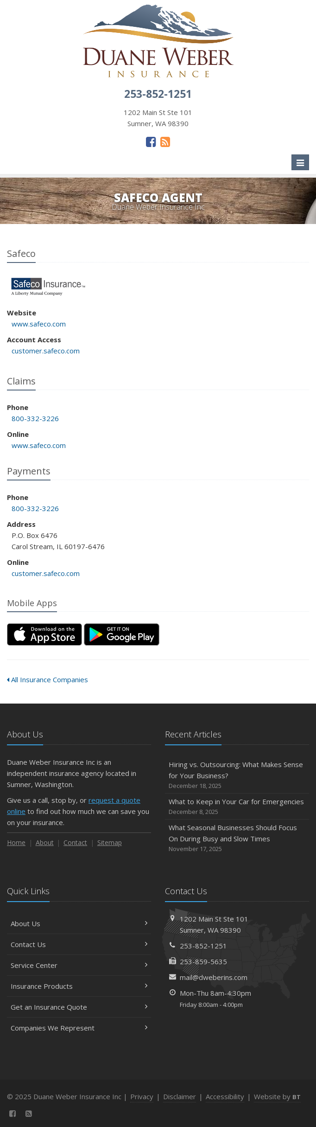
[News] (165, 141)
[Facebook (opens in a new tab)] (151, 141)
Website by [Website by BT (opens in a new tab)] (277, 1096)
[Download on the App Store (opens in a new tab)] (44, 634)
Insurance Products (79, 986)
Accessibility (225, 1096)
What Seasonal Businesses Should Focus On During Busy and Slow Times (237, 838)
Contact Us (79, 944)
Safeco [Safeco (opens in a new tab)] (48, 287)
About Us (79, 923)
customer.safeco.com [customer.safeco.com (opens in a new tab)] (46, 350)
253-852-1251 (203, 945)
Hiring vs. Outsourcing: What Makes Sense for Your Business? (237, 775)
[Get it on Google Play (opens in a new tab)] (121, 634)
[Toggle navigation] (300, 162)
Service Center (79, 965)
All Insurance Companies (47, 679)
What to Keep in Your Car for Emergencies (237, 807)
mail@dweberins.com (213, 977)
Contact (75, 842)
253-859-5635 (203, 961)
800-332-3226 (35, 418)
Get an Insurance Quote (79, 1007)
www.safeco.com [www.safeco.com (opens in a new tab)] (39, 323)
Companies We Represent (79, 1027)
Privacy (141, 1096)
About (45, 842)
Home (16, 842)
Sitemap (109, 842)
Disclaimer (179, 1096)
